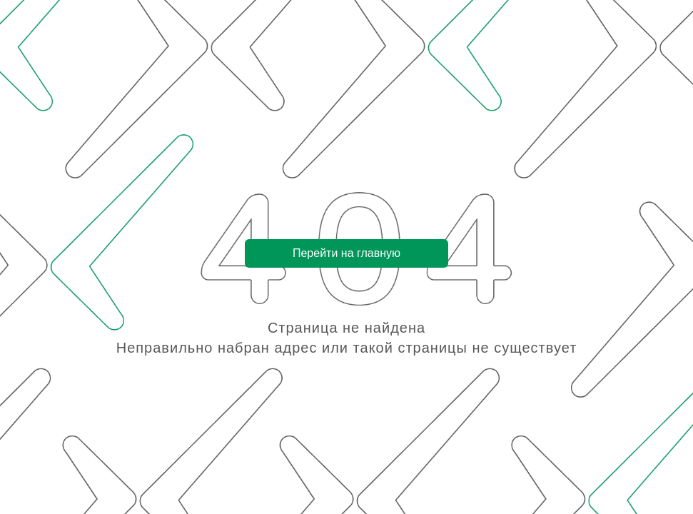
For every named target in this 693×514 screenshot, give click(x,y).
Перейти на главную (346, 253)
